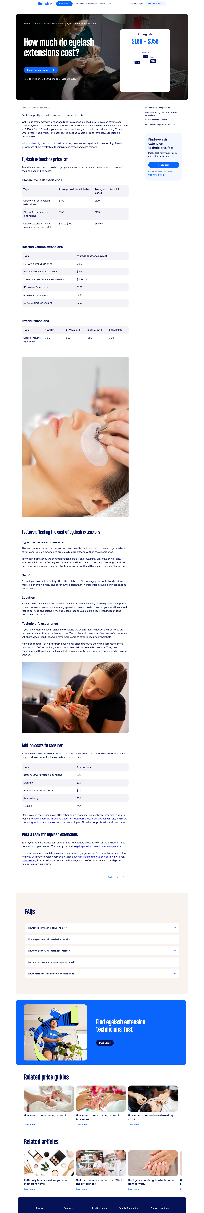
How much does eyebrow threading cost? (150, 1117)
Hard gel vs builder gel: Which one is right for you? (151, 1181)
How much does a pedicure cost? (45, 1115)
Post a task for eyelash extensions (163, 124)
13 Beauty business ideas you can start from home (45, 1181)
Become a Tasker (155, 3)
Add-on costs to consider (163, 119)
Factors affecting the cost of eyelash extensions (163, 113)
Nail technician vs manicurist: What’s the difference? (100, 1181)
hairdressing (29, 860)
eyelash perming (105, 856)
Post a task (64, 3)
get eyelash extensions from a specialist (99, 846)
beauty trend (39, 143)
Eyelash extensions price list (163, 107)
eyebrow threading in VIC (101, 818)
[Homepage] (45, 3)
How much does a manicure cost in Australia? (98, 1117)
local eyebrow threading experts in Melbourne (60, 818)
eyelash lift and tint (84, 856)
